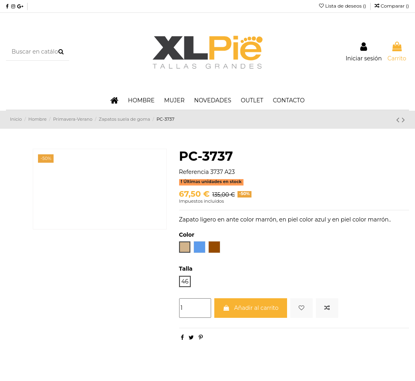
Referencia (194, 172)
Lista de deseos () (343, 6)
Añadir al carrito (251, 307)
